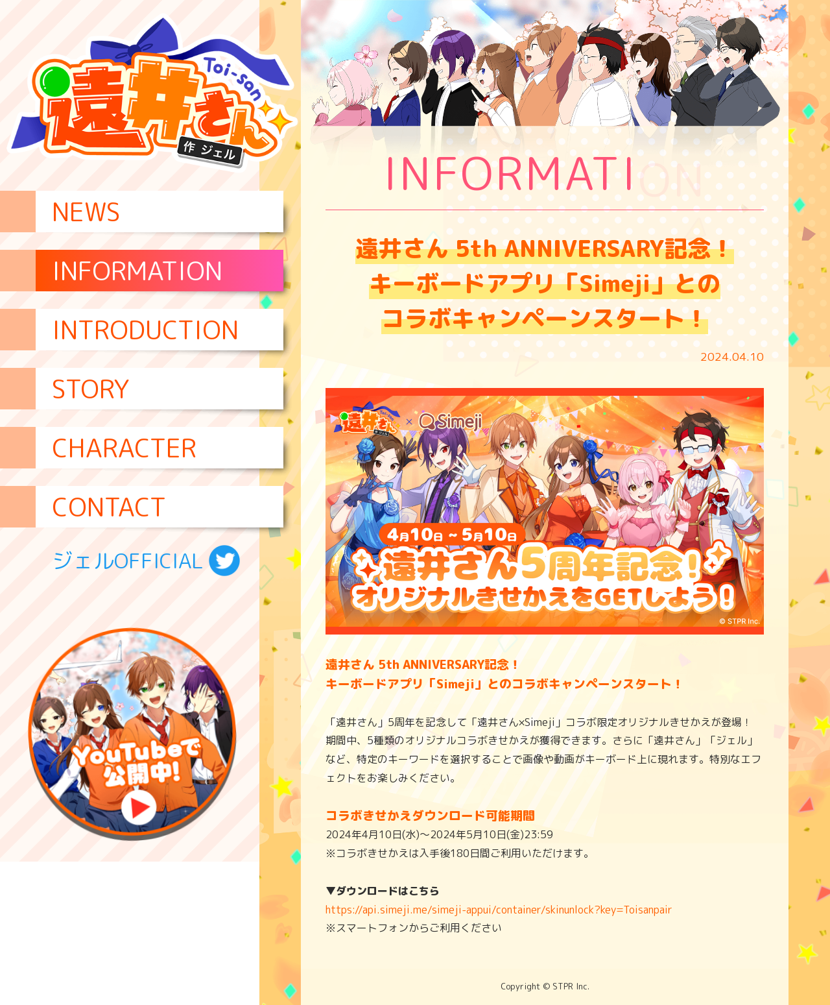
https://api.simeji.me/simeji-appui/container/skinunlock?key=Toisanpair (499, 909)
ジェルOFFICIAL (146, 560)
